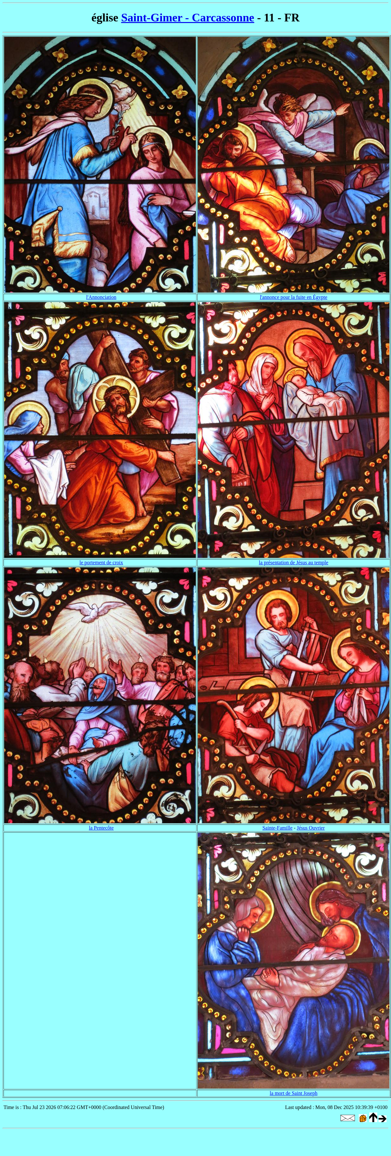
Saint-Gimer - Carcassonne (187, 17)
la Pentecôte (101, 828)
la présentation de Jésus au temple (293, 562)
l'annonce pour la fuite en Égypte (293, 297)
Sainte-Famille (277, 828)
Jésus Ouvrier (311, 828)
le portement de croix (101, 562)
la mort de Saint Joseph (293, 1093)
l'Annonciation (101, 297)
